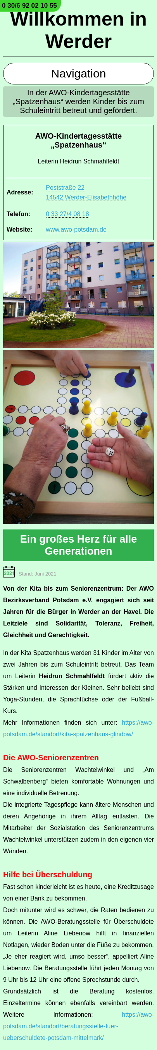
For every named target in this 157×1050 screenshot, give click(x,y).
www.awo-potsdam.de (76, 229)
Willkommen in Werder (78, 30)
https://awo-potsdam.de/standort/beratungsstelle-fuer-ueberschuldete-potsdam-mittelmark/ (78, 1026)
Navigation (78, 73)
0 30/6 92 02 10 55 (29, 5)
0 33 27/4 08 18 (67, 214)
